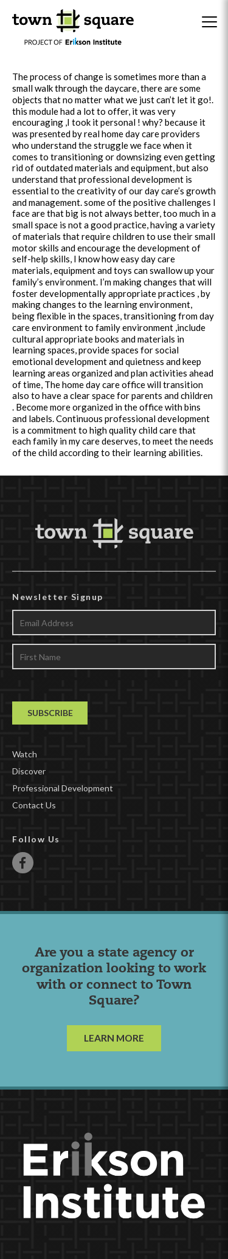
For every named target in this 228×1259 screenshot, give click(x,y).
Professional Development (62, 788)
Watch (24, 754)
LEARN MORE (114, 1037)
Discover (29, 771)
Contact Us (34, 805)
